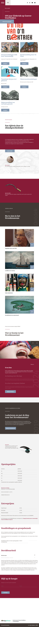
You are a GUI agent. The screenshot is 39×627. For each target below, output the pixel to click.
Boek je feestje (10, 391)
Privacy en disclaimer (5, 625)
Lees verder (9, 151)
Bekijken (5, 63)
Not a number (32, 625)
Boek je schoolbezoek (10, 428)
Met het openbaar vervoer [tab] (18, 557)
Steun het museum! (7, 21)
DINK (37, 625)
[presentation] (33, 343)
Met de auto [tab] (18, 555)
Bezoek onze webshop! (5, 487)
